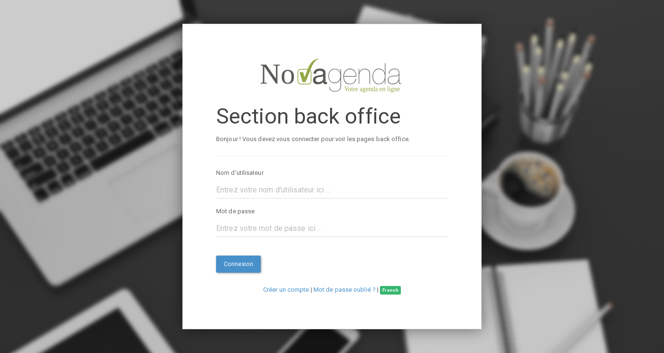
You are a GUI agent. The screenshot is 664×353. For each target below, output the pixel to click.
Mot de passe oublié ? (344, 289)
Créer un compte (286, 289)
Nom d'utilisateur (240, 172)
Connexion (238, 263)
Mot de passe (235, 211)
